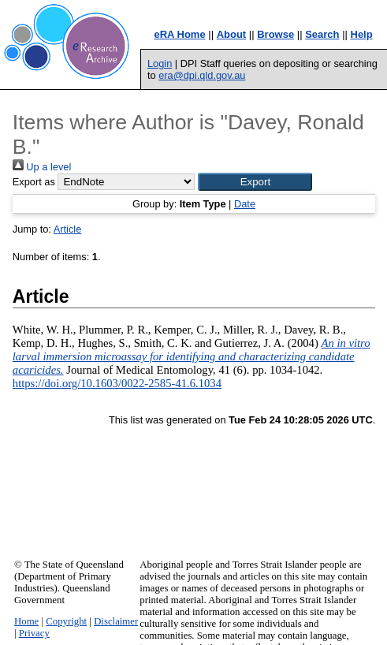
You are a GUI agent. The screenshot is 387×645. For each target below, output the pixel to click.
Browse (275, 34)
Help (362, 34)
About (232, 34)
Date (244, 204)
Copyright (66, 621)
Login (159, 63)
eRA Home (179, 34)
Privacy (34, 633)
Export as (34, 182)
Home (26, 621)
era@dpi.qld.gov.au (201, 75)
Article (68, 229)
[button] (255, 182)
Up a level (42, 167)
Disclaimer (116, 621)
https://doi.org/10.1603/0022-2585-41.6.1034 (117, 383)
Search (322, 34)
